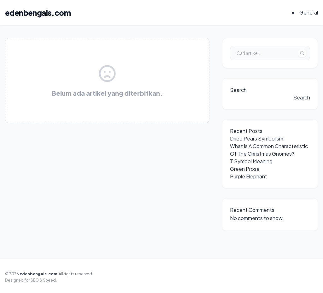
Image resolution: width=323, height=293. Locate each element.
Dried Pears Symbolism (256, 138)
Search (238, 90)
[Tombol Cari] (302, 53)
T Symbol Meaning (251, 161)
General (308, 12)
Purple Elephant (248, 176)
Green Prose (245, 168)
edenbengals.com (38, 12)
